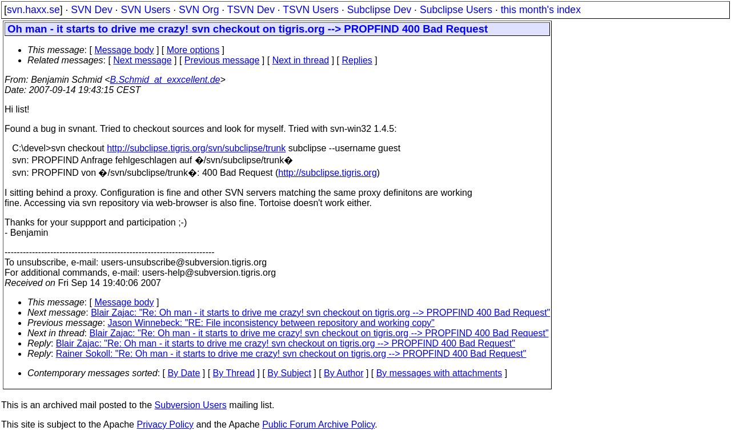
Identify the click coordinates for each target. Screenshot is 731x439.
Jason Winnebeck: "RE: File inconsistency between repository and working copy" (271, 323)
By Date (183, 373)
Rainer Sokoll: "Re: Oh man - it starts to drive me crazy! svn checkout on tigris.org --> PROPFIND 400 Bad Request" (291, 354)
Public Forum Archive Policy (318, 424)
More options (193, 50)
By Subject (289, 373)
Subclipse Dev (379, 9)
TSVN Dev (251, 9)
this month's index (541, 9)
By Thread (234, 373)
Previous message (222, 60)
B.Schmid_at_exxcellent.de (165, 79)
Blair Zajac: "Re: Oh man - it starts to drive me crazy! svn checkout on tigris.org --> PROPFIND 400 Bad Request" (320, 312)
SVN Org (199, 9)
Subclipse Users (456, 9)
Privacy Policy (165, 424)
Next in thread (301, 60)
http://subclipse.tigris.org (327, 173)
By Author (343, 373)
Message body (124, 50)
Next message (142, 60)
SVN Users (145, 9)
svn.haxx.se (33, 9)
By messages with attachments (439, 373)
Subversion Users (191, 405)
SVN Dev (91, 9)
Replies (357, 60)
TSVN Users (311, 9)
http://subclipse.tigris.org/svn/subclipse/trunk (196, 148)
